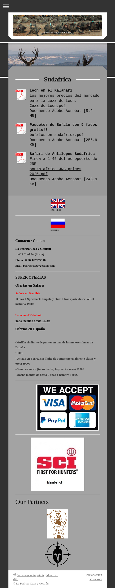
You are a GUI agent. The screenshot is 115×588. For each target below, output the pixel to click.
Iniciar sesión (94, 574)
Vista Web (95, 579)
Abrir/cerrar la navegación (57, 6)
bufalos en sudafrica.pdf (57, 135)
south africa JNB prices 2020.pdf (56, 172)
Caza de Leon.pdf (48, 105)
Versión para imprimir (28, 575)
